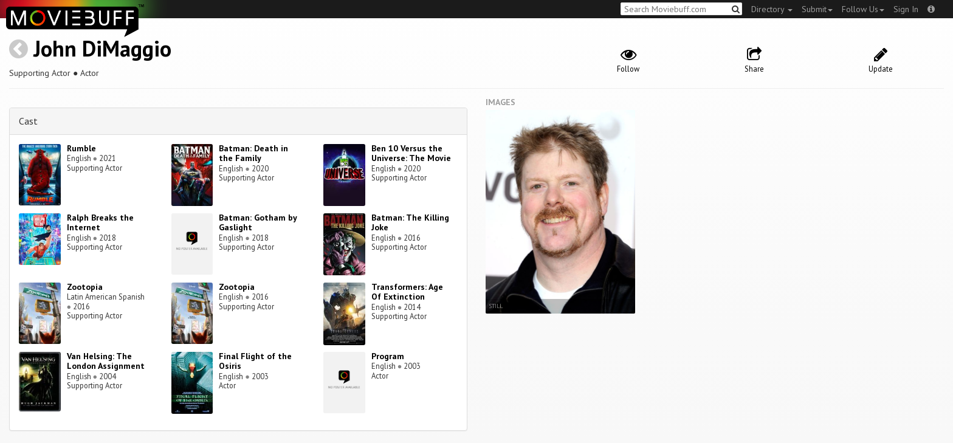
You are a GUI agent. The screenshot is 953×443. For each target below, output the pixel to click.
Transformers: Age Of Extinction (407, 292)
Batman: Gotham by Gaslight (258, 222)
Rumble (81, 148)
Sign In (905, 9)
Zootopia (85, 286)
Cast (28, 121)
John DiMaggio (102, 48)
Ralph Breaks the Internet (100, 222)
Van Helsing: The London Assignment (106, 361)
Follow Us (863, 9)
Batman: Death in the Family (253, 153)
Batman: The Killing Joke (410, 222)
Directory (772, 9)
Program (387, 356)
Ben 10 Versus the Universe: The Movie (411, 153)
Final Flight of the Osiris (255, 361)
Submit (817, 9)
